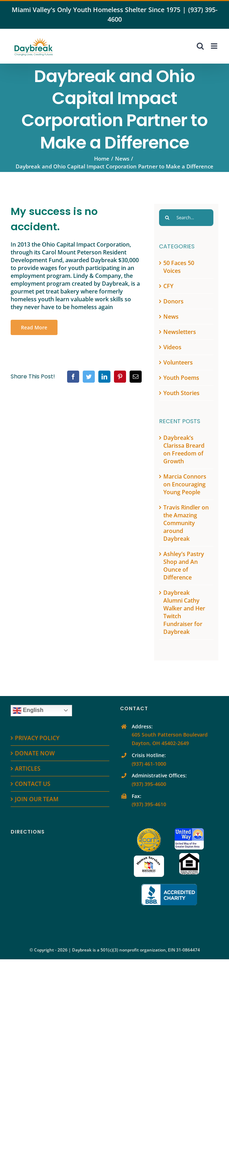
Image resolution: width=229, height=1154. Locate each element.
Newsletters (179, 332)
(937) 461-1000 (149, 763)
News (171, 316)
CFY (168, 286)
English (28, 710)
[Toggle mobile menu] (214, 46)
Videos (172, 347)
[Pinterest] (120, 376)
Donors (173, 301)
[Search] (167, 217)
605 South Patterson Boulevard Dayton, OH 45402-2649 (170, 738)
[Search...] (186, 217)
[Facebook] (73, 376)
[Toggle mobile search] (200, 46)
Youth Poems (181, 378)
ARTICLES (27, 768)
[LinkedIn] (104, 376)
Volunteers (178, 362)
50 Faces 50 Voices (178, 267)
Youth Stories (181, 393)
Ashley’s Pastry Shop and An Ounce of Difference (183, 565)
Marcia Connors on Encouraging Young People (184, 484)
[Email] (135, 376)
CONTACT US (32, 784)
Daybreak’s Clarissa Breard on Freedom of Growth (184, 449)
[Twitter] (89, 376)
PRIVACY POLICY (37, 738)
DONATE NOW (35, 753)
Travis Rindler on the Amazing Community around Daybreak (186, 523)
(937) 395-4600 (149, 784)
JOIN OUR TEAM (37, 799)
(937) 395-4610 (149, 804)
